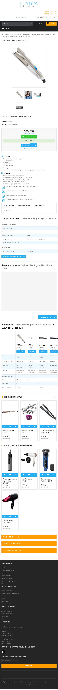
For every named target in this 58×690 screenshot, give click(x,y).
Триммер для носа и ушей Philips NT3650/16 (10, 481)
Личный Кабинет (6, 611)
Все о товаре (9, 206)
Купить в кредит (30, 137)
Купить (26, 145)
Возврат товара (6, 578)
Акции (3, 598)
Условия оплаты (6, 575)
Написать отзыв (25, 116)
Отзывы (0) (8, 210)
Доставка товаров (7, 570)
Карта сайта (5, 601)
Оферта (3, 573)
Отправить (29, 666)
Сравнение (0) (21, 17)
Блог (2, 583)
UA (41, 23)
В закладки (32, 145)
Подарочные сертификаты (10, 593)
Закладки (4, 616)
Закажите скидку (29, 133)
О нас (3, 567)
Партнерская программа (9, 596)
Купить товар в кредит (8, 581)
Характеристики (24, 206)
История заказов (7, 613)
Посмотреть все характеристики (14, 256)
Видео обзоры (39, 206)
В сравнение (35, 145)
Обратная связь (6, 604)
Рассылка (4, 619)
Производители (40, 17)
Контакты (53, 17)
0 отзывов (13, 116)
